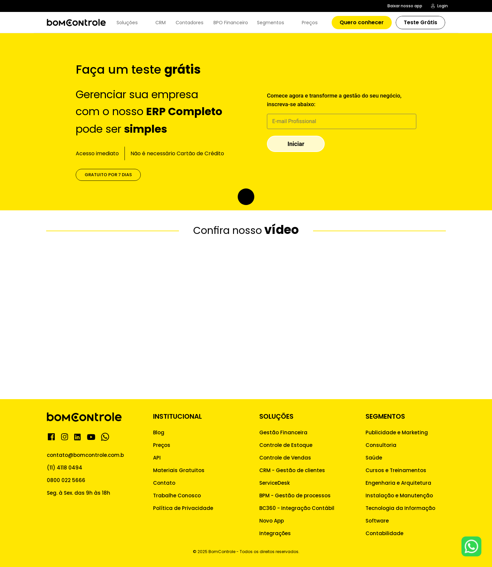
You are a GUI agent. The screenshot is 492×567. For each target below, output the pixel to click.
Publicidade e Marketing (397, 432)
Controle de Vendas (285, 457)
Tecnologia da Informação (400, 508)
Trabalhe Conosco (177, 495)
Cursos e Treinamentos (396, 470)
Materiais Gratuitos (179, 470)
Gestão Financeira (283, 432)
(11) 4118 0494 (64, 467)
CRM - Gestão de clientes (292, 470)
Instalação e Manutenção (399, 495)
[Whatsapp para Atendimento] (471, 546)
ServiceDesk (274, 482)
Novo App (271, 520)
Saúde (374, 457)
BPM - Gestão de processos (295, 495)
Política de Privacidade (183, 508)
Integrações (275, 533)
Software (377, 520)
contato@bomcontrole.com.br (86, 455)
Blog (158, 432)
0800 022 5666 (66, 480)
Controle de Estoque (285, 445)
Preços (161, 445)
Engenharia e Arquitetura (398, 482)
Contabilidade (384, 533)
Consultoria (381, 445)
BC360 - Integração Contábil (296, 508)
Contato (164, 482)
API (157, 457)
